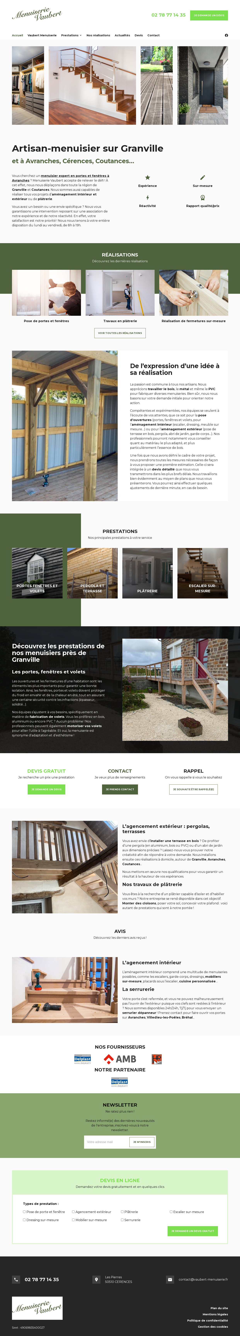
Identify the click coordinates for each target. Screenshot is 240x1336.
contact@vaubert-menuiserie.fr (203, 1279)
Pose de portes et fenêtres (46, 321)
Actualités (122, 35)
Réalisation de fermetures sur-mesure (194, 321)
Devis (139, 35)
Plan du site (219, 1308)
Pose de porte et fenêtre (44, 1212)
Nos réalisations (98, 35)
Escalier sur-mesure (202, 588)
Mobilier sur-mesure (89, 1220)
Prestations (69, 35)
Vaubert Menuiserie (42, 35)
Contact (153, 35)
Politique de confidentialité (207, 1320)
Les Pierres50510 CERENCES (118, 1279)
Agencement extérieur (91, 1212)
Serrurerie (130, 1220)
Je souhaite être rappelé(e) (193, 789)
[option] (46, 298)
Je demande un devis (209, 15)
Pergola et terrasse (92, 588)
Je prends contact (120, 789)
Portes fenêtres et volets (37, 588)
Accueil (17, 35)
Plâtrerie (147, 591)
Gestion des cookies (213, 1326)
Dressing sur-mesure (41, 1220)
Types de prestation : (41, 1204)
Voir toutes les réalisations (120, 333)
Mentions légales (215, 1314)
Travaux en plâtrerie (120, 321)
